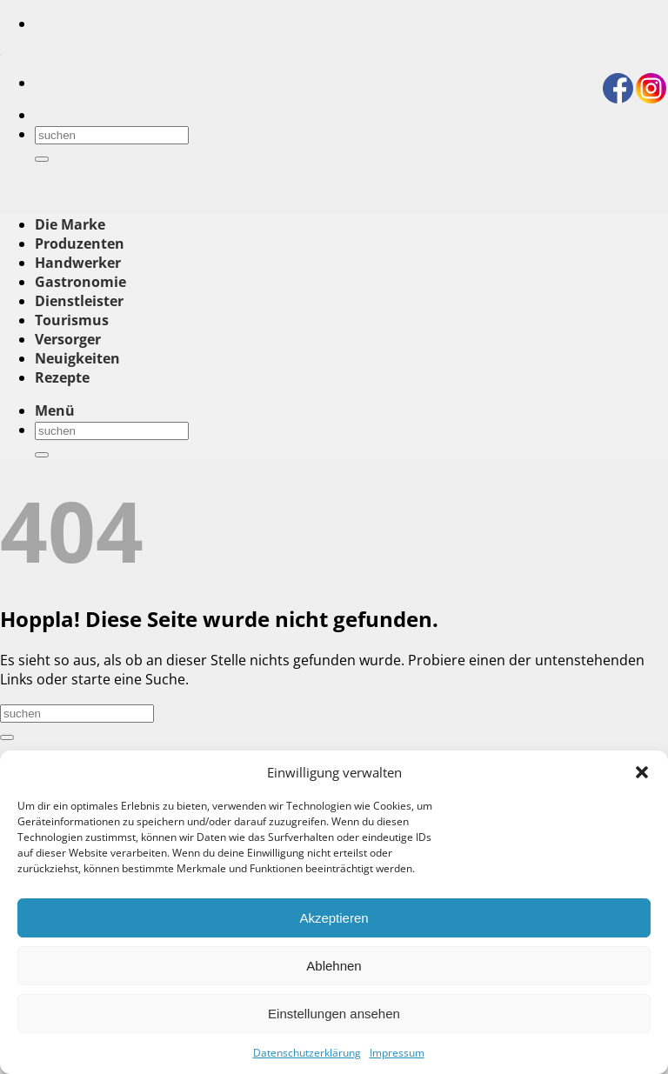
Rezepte (62, 377)
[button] (642, 772)
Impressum (397, 1052)
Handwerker (78, 262)
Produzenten (79, 243)
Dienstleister (79, 300)
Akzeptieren (333, 918)
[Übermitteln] (42, 159)
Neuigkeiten (77, 358)
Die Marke (70, 224)
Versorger (68, 339)
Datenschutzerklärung (307, 1052)
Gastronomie (80, 281)
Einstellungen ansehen (334, 1013)
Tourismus (72, 320)
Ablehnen (333, 965)
